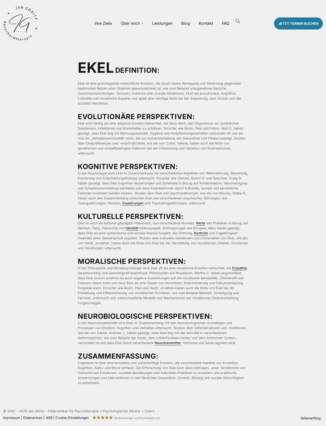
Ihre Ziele (103, 23)
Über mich (130, 23)
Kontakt (206, 23)
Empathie (239, 268)
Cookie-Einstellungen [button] (72, 418)
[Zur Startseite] (40, 23)
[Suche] (238, 21)
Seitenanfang (310, 418)
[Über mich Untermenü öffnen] (142, 23)
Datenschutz (33, 418)
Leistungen (162, 23)
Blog (185, 23)
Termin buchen (298, 23)
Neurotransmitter (168, 343)
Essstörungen (132, 203)
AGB (49, 418)
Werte (200, 223)
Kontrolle (201, 233)
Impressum (11, 418)
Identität (132, 228)
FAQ (225, 23)
